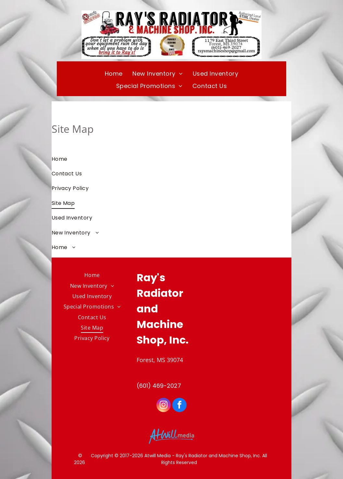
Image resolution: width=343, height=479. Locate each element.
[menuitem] (114, 73)
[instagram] (163, 406)
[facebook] (179, 406)
